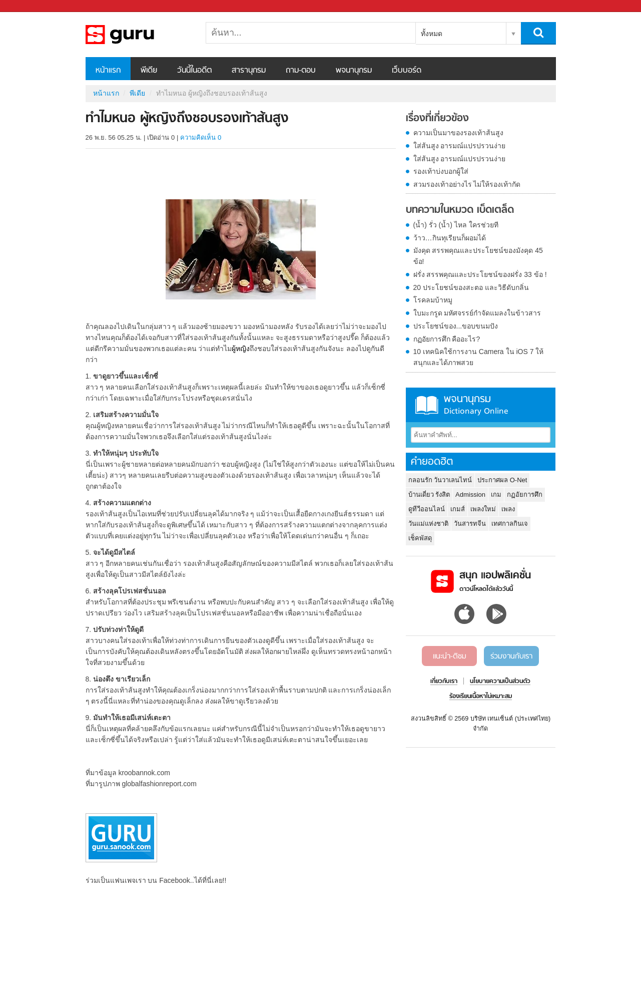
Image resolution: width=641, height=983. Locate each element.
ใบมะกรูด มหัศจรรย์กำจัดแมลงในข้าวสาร (477, 313)
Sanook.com (30, 6)
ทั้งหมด (431, 34)
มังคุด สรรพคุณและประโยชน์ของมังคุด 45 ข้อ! (478, 255)
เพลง (508, 509)
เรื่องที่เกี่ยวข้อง (437, 118)
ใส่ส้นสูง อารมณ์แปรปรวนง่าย (459, 146)
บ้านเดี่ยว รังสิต (429, 494)
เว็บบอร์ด (406, 70)
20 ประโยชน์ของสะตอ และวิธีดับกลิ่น (471, 287)
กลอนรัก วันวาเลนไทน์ (440, 480)
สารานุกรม (249, 70)
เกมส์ (457, 509)
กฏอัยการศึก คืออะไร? (446, 339)
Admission (470, 494)
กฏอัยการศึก (524, 494)
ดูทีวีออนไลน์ (426, 509)
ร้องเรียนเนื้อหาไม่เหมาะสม (480, 697)
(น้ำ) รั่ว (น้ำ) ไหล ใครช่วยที (455, 225)
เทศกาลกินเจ (509, 523)
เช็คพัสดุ (420, 538)
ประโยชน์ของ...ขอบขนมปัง (455, 326)
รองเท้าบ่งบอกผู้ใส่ (440, 171)
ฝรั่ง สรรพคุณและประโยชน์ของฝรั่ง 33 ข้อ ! (480, 274)
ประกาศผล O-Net (502, 480)
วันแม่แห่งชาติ (428, 523)
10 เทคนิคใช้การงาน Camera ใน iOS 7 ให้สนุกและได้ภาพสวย (478, 357)
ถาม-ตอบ (301, 70)
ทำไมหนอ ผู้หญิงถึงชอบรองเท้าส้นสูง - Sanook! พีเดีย (138, 34)
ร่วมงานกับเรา (511, 656)
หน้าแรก (108, 70)
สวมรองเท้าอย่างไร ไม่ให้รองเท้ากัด (467, 184)
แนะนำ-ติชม (449, 656)
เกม (496, 494)
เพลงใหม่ (483, 509)
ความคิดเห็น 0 (200, 137)
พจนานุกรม (354, 70)
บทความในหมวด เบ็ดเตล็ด (460, 210)
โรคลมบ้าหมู (432, 300)
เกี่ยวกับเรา (443, 682)
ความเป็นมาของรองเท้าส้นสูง (458, 133)
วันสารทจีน (470, 523)
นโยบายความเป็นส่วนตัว (500, 682)
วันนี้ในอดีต (194, 70)
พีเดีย (149, 70)
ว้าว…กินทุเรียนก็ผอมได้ (449, 238)
